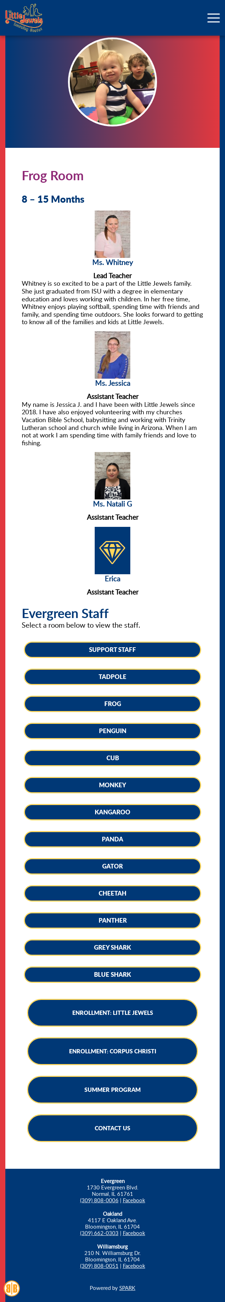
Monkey (112, 784)
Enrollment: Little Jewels (112, 1012)
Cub (112, 757)
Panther (113, 920)
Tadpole (112, 676)
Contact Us (112, 1128)
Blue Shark (112, 974)
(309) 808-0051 (99, 1265)
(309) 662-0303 (99, 1232)
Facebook (134, 1200)
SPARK (127, 1287)
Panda (112, 839)
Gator (112, 866)
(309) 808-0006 (99, 1200)
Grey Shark (112, 947)
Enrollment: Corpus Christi (112, 1051)
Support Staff (112, 649)
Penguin (112, 730)
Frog (112, 703)
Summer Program (112, 1089)
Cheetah (112, 893)
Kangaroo (112, 812)
